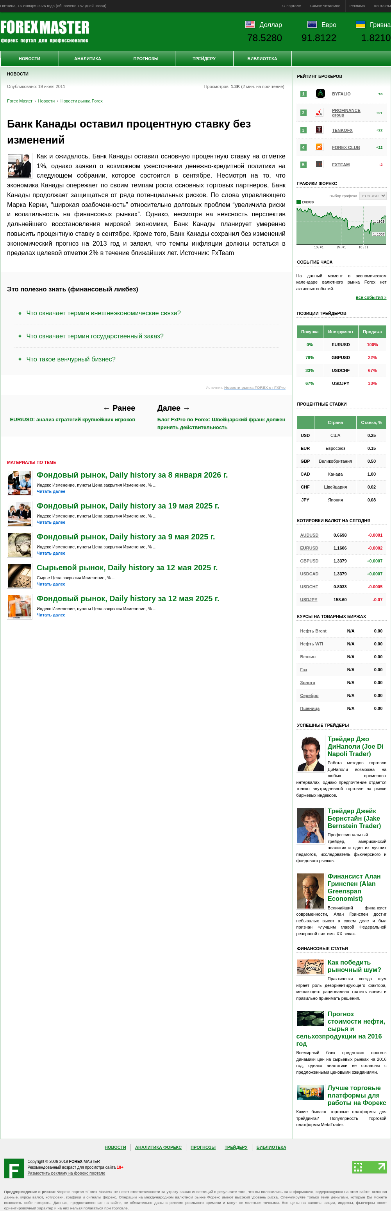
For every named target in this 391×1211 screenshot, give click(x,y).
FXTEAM (341, 164)
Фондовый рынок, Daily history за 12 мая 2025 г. (128, 598)
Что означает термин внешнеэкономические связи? (104, 312)
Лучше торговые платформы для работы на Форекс (357, 1095)
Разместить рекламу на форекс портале (66, 1173)
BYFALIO (341, 94)
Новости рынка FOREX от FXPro (255, 387)
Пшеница (310, 708)
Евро (328, 24)
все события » (371, 297)
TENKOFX (342, 130)
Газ (303, 669)
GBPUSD (309, 561)
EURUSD (309, 548)
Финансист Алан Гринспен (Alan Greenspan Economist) (354, 887)
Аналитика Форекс (158, 1147)
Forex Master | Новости (44, 31)
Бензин (308, 656)
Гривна (380, 24)
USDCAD (309, 573)
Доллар (270, 24)
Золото (308, 682)
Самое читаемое (325, 6)
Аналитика (87, 58)
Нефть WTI (311, 643)
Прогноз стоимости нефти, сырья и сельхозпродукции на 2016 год (341, 1028)
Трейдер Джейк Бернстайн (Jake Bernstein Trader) (354, 818)
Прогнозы (145, 58)
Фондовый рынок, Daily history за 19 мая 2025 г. (128, 505)
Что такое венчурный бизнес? (71, 359)
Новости (29, 58)
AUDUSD (309, 535)
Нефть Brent (313, 631)
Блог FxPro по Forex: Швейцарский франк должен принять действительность (221, 417)
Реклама (357, 6)
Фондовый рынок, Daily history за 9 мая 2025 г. (126, 536)
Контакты (382, 6)
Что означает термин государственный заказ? (95, 336)
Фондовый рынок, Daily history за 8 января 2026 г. (132, 475)
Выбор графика (343, 196)
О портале (291, 6)
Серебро (309, 695)
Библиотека (262, 58)
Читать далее (51, 491)
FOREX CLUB (346, 147)
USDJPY (309, 599)
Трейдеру (204, 58)
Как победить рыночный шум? (354, 966)
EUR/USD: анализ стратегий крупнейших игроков (73, 413)
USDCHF (309, 586)
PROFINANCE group (346, 112)
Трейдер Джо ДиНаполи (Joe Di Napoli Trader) (356, 746)
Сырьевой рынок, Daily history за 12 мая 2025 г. (127, 567)
